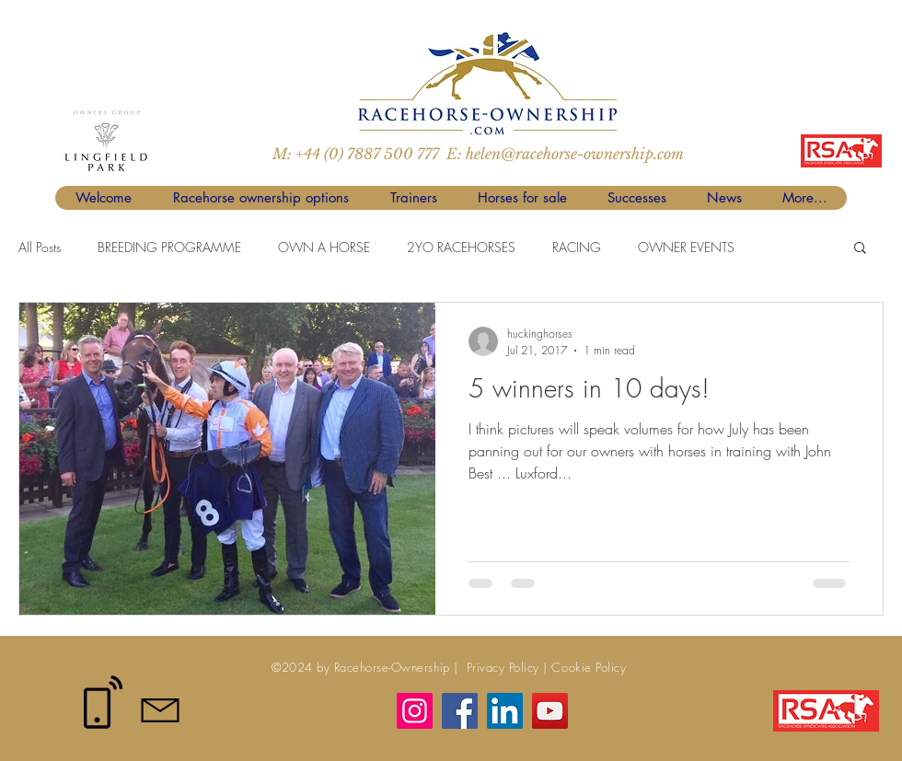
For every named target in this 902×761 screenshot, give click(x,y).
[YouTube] (550, 711)
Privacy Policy (500, 667)
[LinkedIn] (505, 711)
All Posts (39, 247)
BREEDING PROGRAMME (169, 247)
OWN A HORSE (324, 247)
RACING (576, 247)
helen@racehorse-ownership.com (575, 153)
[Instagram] (415, 711)
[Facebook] (460, 711)
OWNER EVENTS (686, 247)
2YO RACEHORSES (461, 247)
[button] (860, 249)
